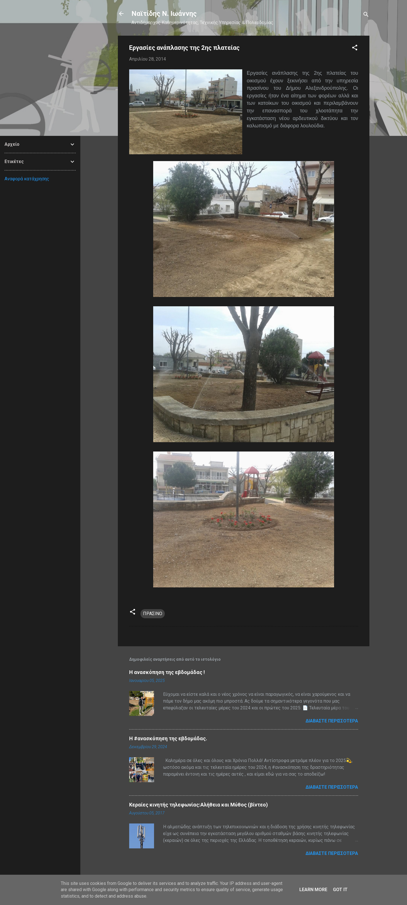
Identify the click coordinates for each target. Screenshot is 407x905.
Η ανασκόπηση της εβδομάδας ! (167, 672)
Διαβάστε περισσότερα (332, 721)
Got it (340, 889)
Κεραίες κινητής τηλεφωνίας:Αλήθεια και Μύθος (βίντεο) (198, 805)
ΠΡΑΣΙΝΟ (152, 613)
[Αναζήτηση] (366, 15)
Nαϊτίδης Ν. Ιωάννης (164, 14)
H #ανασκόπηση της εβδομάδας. (168, 738)
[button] (354, 48)
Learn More (313, 889)
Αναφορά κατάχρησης (27, 178)
